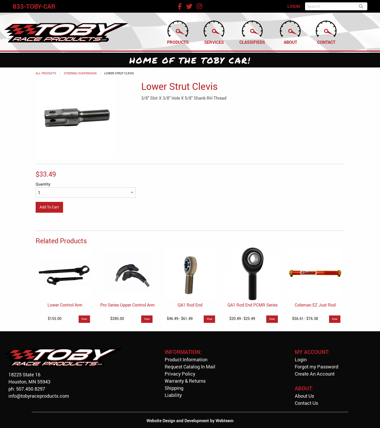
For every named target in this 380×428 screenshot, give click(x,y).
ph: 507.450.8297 (26, 389)
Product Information (186, 359)
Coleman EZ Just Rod (315, 305)
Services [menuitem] (214, 32)
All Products (46, 73)
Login (301, 359)
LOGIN (293, 6)
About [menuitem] (290, 32)
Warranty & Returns (185, 381)
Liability (173, 395)
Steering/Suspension (80, 73)
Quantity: (86, 190)
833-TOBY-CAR (34, 6)
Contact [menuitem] (326, 32)
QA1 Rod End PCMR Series (252, 305)
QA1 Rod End (190, 305)
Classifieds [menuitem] (252, 32)
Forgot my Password (316, 366)
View (84, 319)
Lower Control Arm (65, 305)
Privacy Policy (180, 374)
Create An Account (315, 374)
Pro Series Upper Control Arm (127, 305)
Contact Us (306, 403)
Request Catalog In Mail (190, 366)
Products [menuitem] (178, 32)
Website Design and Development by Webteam (190, 421)
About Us (304, 396)
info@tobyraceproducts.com (38, 396)
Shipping (174, 388)
